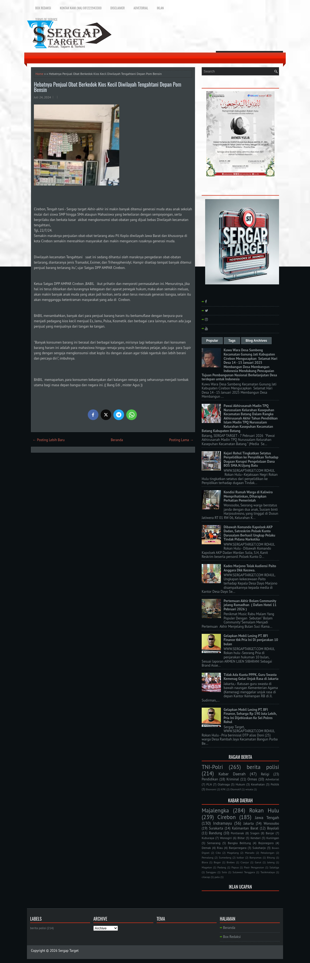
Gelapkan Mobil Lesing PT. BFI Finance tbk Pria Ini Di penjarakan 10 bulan (251, 640)
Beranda (117, 440)
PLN (209, 784)
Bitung (271, 857)
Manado (249, 853)
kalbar (240, 857)
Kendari (256, 838)
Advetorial (141, 8)
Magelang (233, 853)
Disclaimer (117, 8)
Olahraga (224, 784)
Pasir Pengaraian (254, 867)
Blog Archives (256, 341)
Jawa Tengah (267, 817)
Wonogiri (226, 838)
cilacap (206, 877)
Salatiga (274, 867)
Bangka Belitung (239, 843)
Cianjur (245, 862)
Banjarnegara (238, 848)
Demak (206, 848)
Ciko (218, 853)
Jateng (271, 862)
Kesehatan (258, 784)
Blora (205, 862)
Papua (235, 867)
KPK (223, 789)
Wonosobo (271, 823)
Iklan (160, 8)
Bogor (217, 862)
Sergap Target (68, 950)
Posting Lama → (181, 440)
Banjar (270, 833)
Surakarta (216, 828)
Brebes (231, 862)
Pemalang (207, 857)
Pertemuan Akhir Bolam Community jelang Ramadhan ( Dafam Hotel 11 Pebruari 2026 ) (250, 605)
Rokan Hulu (264, 810)
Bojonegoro (265, 843)
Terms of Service (46, 19)
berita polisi (263, 767)
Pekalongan (268, 853)
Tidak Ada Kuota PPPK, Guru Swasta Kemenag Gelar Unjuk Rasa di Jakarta (251, 676)
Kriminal (232, 779)
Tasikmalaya (267, 872)
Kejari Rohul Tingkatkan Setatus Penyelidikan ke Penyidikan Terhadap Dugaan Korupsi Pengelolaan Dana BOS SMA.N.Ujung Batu (251, 459)
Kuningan (273, 838)
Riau (220, 848)
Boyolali (273, 828)
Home (39, 74)
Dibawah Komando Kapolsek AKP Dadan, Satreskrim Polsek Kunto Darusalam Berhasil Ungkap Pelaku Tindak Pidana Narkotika (249, 533)
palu (217, 877)
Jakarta (248, 823)
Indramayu (222, 823)
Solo (224, 872)
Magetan (207, 867)
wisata (249, 789)
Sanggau (211, 872)
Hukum (240, 784)
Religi (265, 774)
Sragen (255, 833)
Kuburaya (208, 838)
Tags (232, 341)
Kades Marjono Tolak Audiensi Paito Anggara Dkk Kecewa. (250, 568)
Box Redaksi (43, 8)
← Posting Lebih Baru (49, 440)
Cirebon (226, 817)
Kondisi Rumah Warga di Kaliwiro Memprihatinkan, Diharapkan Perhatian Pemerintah (248, 496)
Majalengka (215, 810)
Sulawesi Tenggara (243, 872)
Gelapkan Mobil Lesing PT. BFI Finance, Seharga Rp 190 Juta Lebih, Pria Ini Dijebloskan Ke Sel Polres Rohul (250, 715)
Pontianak (237, 833)
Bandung (215, 833)
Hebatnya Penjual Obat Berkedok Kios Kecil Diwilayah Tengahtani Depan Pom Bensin (107, 87)
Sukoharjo (259, 848)
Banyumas (255, 857)
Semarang (213, 843)
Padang (221, 867)
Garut (258, 862)
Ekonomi (211, 789)
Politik (275, 784)
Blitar (241, 838)
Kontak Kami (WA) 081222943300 (80, 8)
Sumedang (225, 857)
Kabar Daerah (232, 773)
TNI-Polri (212, 767)
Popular (212, 341)
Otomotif (235, 789)
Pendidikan (210, 779)
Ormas (252, 779)
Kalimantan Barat (245, 828)
